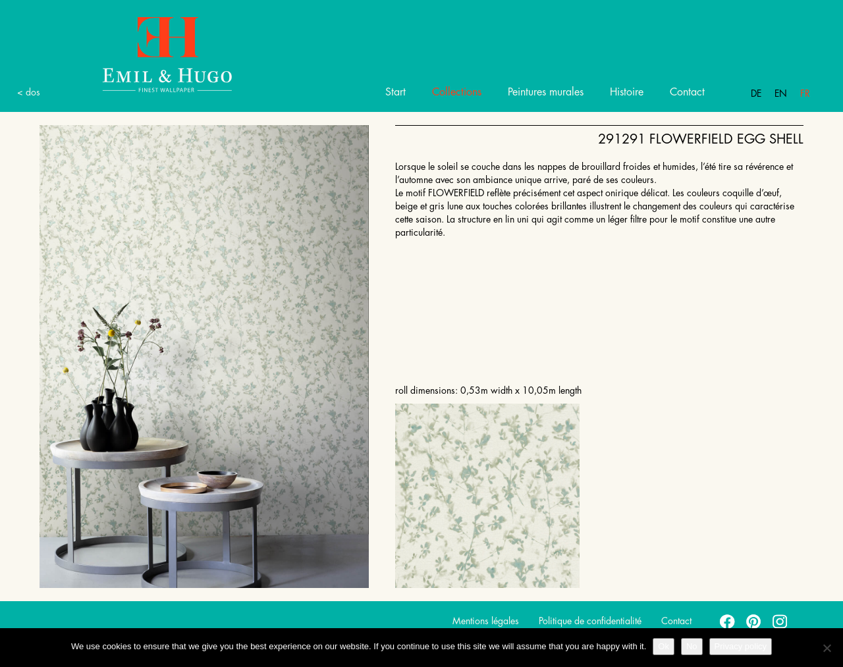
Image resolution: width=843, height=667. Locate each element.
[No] (826, 647)
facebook (728, 621)
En (781, 93)
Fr (805, 93)
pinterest (754, 621)
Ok (663, 646)
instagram (780, 621)
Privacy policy (741, 646)
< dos (28, 92)
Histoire (626, 92)
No (691, 646)
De (756, 93)
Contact (687, 92)
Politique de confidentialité (590, 621)
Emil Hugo (151, 53)
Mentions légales (485, 621)
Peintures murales (546, 92)
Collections (456, 92)
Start (395, 92)
